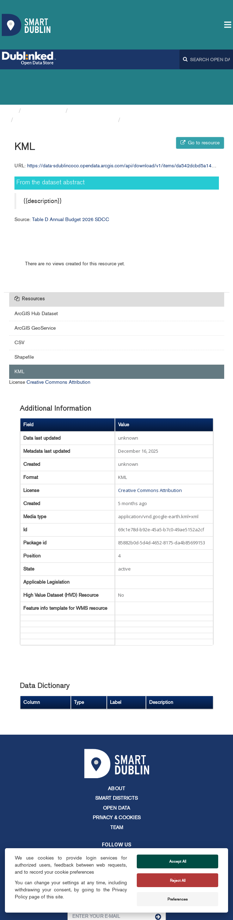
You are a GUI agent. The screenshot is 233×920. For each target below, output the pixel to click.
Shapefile (24, 322)
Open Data (116, 773)
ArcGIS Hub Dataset (36, 278)
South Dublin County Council (110, 75)
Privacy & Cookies (117, 782)
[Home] (12, 75)
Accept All (177, 861)
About (116, 753)
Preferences (177, 899)
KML (130, 84)
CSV (19, 307)
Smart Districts (116, 763)
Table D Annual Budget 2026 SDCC (66, 84)
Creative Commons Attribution (58, 347)
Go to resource (200, 107)
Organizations (43, 75)
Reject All (177, 880)
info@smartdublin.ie (63, 846)
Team (116, 792)
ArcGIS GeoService (35, 293)
